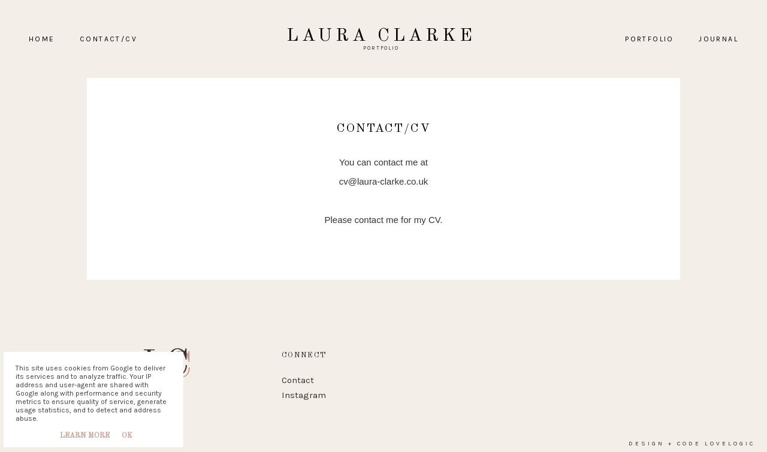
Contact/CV (108, 39)
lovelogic (730, 438)
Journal (718, 39)
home (42, 39)
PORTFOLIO (649, 39)
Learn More (85, 435)
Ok (127, 435)
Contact (298, 375)
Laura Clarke (381, 36)
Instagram (304, 390)
